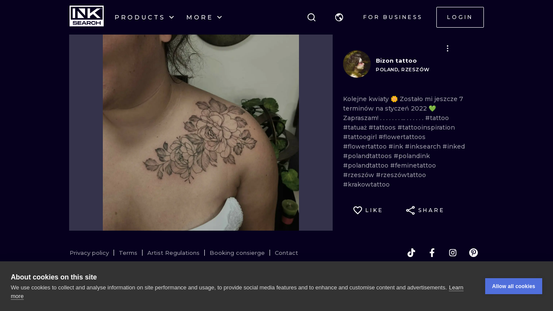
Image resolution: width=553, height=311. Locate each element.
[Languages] (339, 17)
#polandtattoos (368, 156)
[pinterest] (473, 252)
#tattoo (437, 118)
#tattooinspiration (426, 127)
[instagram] (452, 252)
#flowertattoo (365, 146)
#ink (396, 146)
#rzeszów (359, 175)
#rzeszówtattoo (401, 175)
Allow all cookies (513, 286)
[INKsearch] (86, 17)
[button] (339, 17)
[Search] (311, 17)
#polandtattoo (366, 165)
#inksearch (423, 146)
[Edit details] (447, 48)
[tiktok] (411, 252)
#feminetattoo (413, 165)
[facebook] (432, 252)
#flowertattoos (402, 137)
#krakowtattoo (366, 184)
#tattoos (383, 127)
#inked (453, 146)
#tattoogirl (360, 137)
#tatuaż (356, 127)
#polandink (412, 156)
